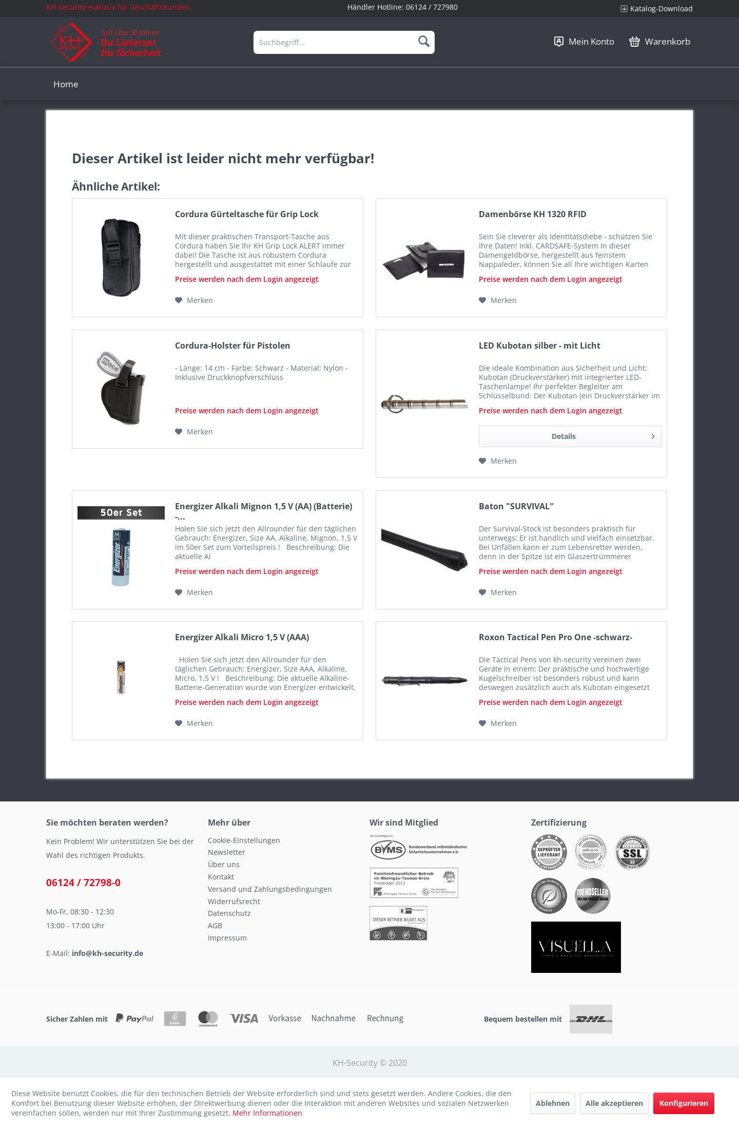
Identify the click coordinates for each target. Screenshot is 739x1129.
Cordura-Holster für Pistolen (232, 345)
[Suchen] (424, 41)
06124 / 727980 (432, 7)
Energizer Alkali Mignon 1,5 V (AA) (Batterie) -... (263, 511)
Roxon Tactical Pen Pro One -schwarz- (555, 637)
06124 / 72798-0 (83, 882)
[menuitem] (653, 8)
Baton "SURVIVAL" (516, 506)
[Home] (66, 84)
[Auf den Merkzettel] (194, 300)
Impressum (227, 938)
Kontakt (221, 877)
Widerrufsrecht (234, 901)
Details (603, 434)
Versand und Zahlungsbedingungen (270, 889)
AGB (215, 925)
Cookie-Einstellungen (244, 840)
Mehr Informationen (267, 1113)
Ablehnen (553, 1103)
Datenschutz (229, 913)
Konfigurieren (683, 1103)
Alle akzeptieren (614, 1103)
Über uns (224, 864)
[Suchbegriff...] (344, 42)
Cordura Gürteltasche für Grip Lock (247, 214)
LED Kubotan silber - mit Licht (539, 345)
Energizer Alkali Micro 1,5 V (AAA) (242, 637)
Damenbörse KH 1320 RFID (533, 214)
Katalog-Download (661, 8)
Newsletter (226, 852)
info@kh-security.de (107, 953)
